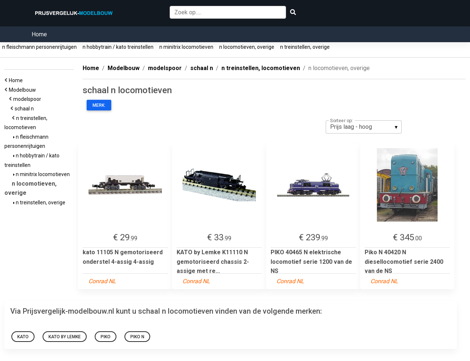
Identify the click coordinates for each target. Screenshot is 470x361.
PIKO (106, 336)
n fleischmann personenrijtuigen (39, 47)
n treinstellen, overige (305, 47)
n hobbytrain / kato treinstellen (118, 47)
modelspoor (28, 99)
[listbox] (364, 127)
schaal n (25, 109)
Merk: (99, 105)
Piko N (137, 336)
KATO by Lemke (64, 336)
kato (23, 336)
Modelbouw (23, 90)
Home (39, 34)
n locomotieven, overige (246, 47)
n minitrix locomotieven (186, 47)
